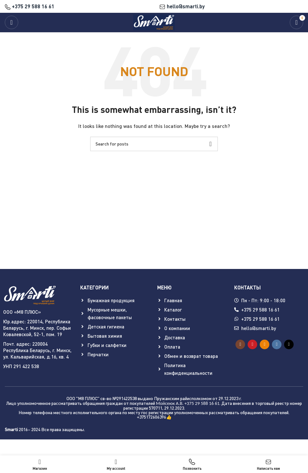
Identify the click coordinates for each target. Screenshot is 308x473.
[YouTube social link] (252, 344)
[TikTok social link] (289, 344)
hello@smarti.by (182, 6)
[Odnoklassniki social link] (264, 344)
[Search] (154, 144)
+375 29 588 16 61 (29, 6)
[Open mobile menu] (11, 22)
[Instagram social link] (240, 344)
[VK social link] (276, 344)
